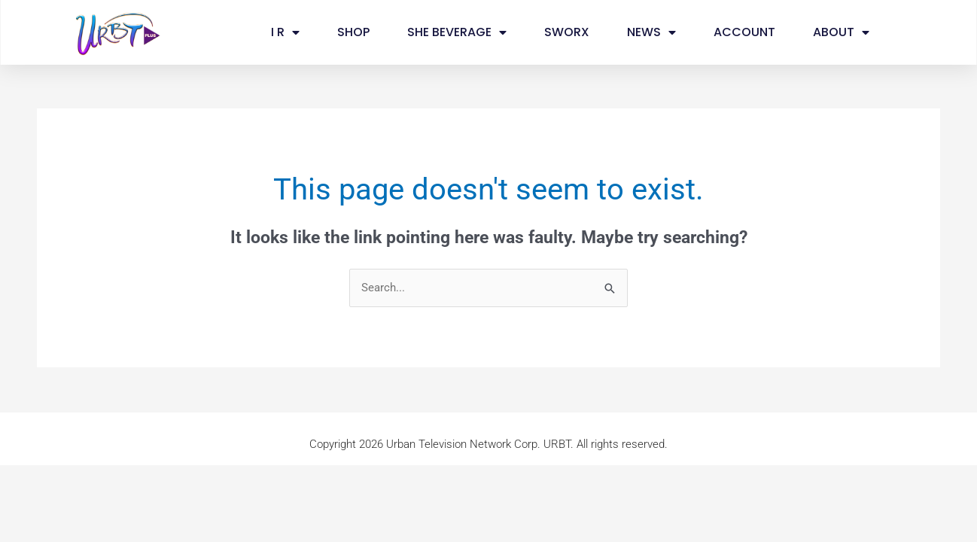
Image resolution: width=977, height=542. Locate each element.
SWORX (566, 32)
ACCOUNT (744, 32)
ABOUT (841, 32)
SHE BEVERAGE (457, 32)
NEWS (651, 32)
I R (285, 32)
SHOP (353, 32)
